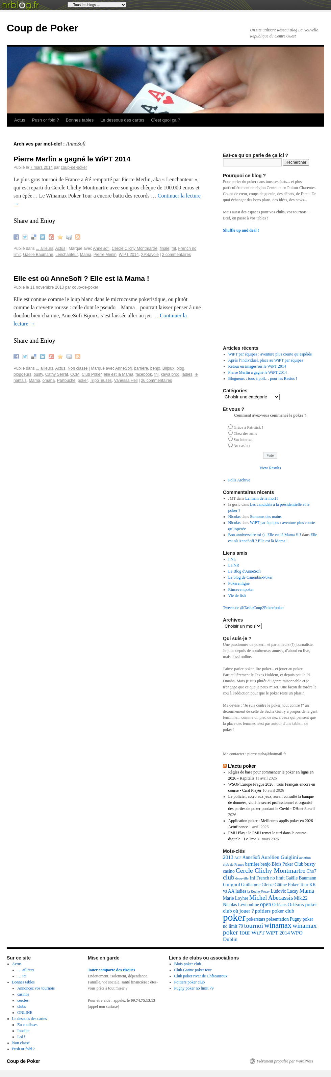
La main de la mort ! (261, 498)
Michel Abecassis (271, 897)
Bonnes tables (80, 120)
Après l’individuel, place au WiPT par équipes (265, 360)
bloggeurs (22, 374)
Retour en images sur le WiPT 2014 (257, 366)
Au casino (241, 445)
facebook (143, 374)
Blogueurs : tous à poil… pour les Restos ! (262, 378)
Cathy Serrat (56, 374)
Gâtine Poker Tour (291, 884)
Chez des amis (245, 433)
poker (82, 380)
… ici (21, 976)
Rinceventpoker (241, 589)
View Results (270, 468)
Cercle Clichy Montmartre (134, 248)
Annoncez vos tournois (36, 988)
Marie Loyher (235, 898)
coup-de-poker (74, 167)
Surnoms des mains (265, 516)
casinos (23, 994)
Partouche (66, 380)
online (253, 904)
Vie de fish (237, 595)
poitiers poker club (274, 911)
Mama (85, 254)
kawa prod (170, 374)
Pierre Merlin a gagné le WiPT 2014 (72, 159)
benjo (155, 368)
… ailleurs (25, 970)
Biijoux (168, 368)
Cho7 (311, 871)
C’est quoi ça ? (165, 120)
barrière (141, 368)
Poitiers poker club (189, 982)
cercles (22, 1000)
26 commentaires (156, 380)
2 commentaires (176, 254)
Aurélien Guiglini (279, 857)
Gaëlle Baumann (38, 254)
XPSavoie (150, 254)
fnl (174, 248)
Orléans (279, 904)
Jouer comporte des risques (111, 970)
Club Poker (92, 374)
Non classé (77, 368)
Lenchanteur (66, 254)
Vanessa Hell (126, 380)
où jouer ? (243, 911)
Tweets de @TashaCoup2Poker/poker (253, 607)
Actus (19, 120)
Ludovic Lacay (285, 891)
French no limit (270, 878)
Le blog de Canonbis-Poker (250, 577)
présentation (277, 919)
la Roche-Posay (258, 891)
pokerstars (256, 919)
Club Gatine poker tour (193, 970)
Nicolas (234, 516)
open (265, 904)
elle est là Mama (118, 374)
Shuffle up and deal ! (241, 230)
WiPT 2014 (129, 254)
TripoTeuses (101, 380)
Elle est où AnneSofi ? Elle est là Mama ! (81, 278)
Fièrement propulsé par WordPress (285, 1061)
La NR (233, 565)
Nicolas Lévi (235, 904)
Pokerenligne (239, 583)
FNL (232, 559)
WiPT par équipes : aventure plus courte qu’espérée (270, 354)
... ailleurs (44, 248)
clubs (21, 1006)
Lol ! (21, 1036)
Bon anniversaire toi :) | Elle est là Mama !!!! (264, 534)
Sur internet (243, 439)
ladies (187, 374)
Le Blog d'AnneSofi (244, 571)
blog (180, 368)
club (228, 877)
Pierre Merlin (105, 254)
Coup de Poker (42, 27)
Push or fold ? (45, 120)
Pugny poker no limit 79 (194, 988)
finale (165, 248)
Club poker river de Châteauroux (201, 976)
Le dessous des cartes (122, 120)
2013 (228, 857)
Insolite (23, 1030)
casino (229, 871)
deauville (242, 878)
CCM (74, 374)
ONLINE (24, 1012)
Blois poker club (187, 964)
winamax (277, 925)
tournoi (253, 925)
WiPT (258, 932)
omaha (48, 380)
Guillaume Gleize (257, 884)
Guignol (231, 884)
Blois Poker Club (287, 864)
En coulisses (27, 1024)
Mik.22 (301, 898)
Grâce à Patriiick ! (248, 427)
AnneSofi (101, 248)
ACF (237, 858)
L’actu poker (242, 766)
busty (38, 374)
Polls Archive (239, 480)
